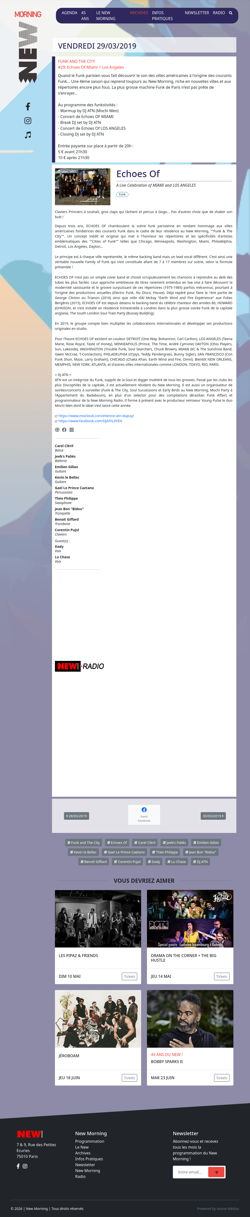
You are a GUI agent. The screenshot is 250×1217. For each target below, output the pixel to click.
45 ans (85, 15)
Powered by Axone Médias (218, 1208)
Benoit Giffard (94, 861)
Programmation (89, 1141)
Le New (82, 1147)
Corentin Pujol (127, 861)
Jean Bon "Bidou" (200, 852)
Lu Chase (176, 861)
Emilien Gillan (206, 842)
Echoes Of (117, 842)
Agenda (69, 12)
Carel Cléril (144, 842)
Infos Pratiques (89, 1159)
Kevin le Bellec (83, 852)
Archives (139, 12)
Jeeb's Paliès (174, 842)
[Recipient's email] (191, 1172)
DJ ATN (200, 861)
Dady (154, 861)
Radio (219, 12)
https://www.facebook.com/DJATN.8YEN (90, 421)
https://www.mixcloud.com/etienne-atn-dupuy (96, 415)
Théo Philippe (165, 852)
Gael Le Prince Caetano (124, 852)
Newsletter (197, 12)
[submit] (216, 1172)
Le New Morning (105, 15)
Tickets (129, 976)
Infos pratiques (162, 15)
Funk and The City (83, 842)
